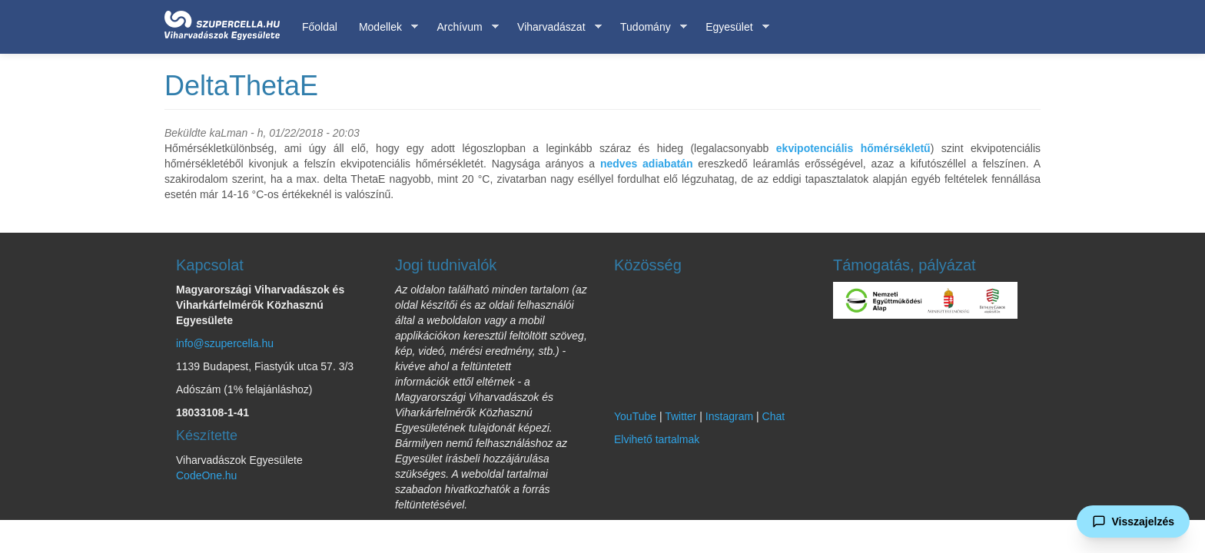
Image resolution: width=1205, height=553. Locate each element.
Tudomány (648, 27)
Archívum (462, 27)
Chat (773, 416)
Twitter (680, 416)
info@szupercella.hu (225, 343)
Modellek (383, 27)
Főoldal (319, 27)
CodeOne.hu (206, 475)
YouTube (635, 416)
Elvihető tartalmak (656, 439)
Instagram (729, 416)
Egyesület (731, 27)
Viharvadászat (553, 27)
